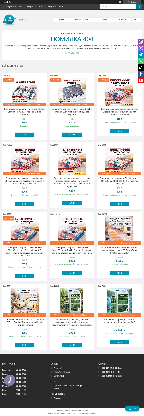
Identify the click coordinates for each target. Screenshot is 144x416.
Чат (132, 408)
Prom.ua (85, 411)
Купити (25, 135)
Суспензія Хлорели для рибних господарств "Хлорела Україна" (119, 320)
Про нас (105, 20)
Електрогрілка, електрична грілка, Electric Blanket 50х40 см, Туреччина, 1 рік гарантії (24, 112)
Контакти (122, 20)
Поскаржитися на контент (65, 413)
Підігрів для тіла (72, 53)
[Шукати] (139, 6)
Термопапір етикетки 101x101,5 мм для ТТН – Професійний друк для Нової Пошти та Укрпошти (24, 322)
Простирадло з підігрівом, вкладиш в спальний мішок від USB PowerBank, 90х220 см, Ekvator (119, 250)
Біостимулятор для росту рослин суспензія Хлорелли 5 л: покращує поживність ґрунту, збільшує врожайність (72, 322)
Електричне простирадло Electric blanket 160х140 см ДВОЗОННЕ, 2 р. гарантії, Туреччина (119, 181)
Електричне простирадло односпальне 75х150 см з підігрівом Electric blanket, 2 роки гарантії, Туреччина (24, 181)
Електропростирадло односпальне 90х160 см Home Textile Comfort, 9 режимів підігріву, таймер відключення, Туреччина (24, 251)
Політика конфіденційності (87, 413)
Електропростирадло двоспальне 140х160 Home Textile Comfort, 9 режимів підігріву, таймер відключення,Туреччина (72, 250)
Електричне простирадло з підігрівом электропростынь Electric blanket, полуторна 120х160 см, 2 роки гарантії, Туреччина (72, 182)
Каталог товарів (81, 20)
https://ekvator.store (62, 372)
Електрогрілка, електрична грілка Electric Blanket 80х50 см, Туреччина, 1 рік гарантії (72, 112)
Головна (61, 20)
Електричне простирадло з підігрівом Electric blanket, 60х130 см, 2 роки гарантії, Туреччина (119, 112)
